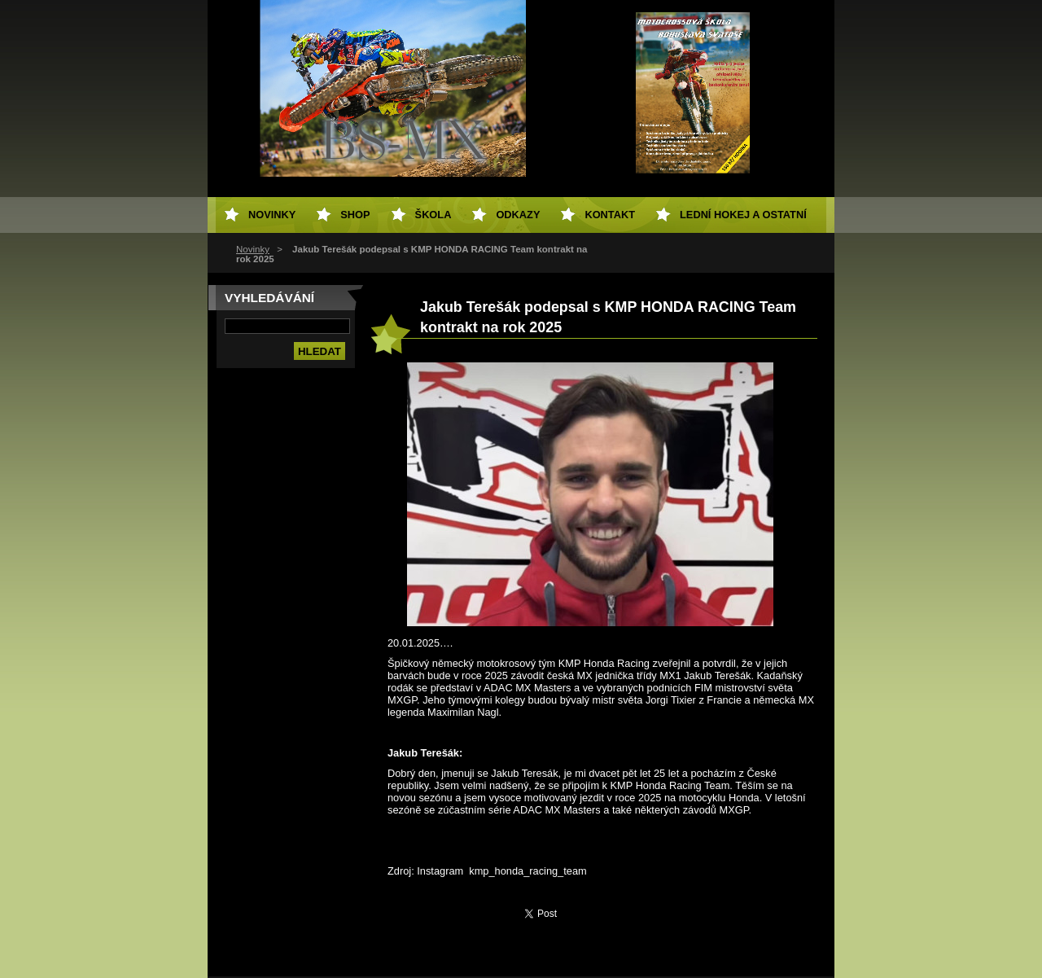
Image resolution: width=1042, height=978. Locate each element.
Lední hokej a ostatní (743, 214)
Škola (433, 214)
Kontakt (609, 214)
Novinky (252, 249)
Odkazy (518, 214)
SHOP (355, 214)
